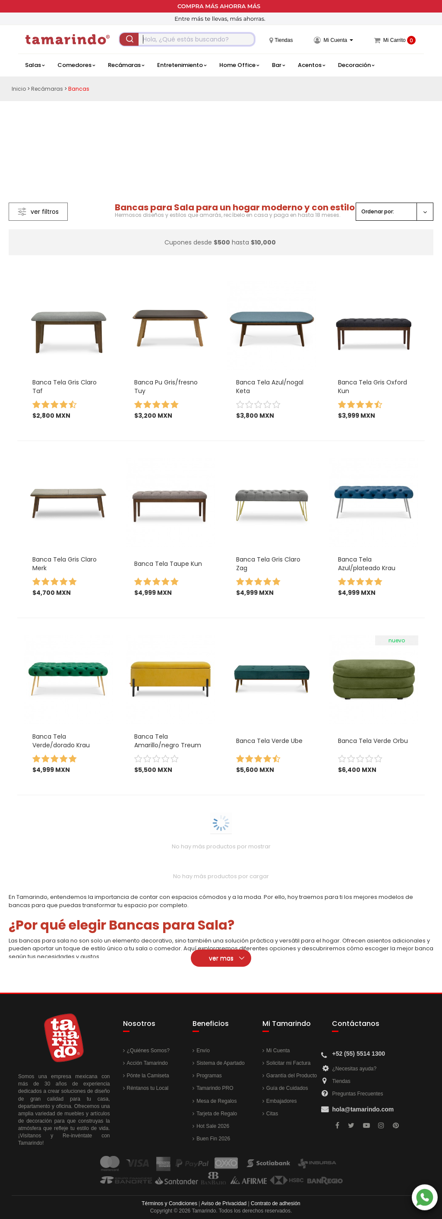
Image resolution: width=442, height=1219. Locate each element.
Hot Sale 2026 (212, 1126)
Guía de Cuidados (287, 1088)
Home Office (239, 65)
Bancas (78, 88)
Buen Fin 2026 (213, 1139)
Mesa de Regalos (216, 1101)
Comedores (76, 65)
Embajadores (281, 1101)
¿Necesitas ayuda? (354, 1069)
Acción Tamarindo (147, 1063)
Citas (272, 1114)
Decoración (356, 65)
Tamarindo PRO (214, 1088)
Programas (209, 1076)
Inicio (19, 88)
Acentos (311, 65)
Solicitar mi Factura (288, 1063)
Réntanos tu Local (148, 1088)
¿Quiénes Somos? (148, 1051)
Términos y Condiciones (169, 1203)
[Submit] (129, 39)
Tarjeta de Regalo (216, 1114)
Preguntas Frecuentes (357, 1094)
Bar (278, 65)
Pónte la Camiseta (148, 1076)
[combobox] (187, 39)
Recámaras (126, 65)
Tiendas (341, 1081)
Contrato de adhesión (275, 1203)
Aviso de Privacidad (223, 1203)
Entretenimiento (181, 65)
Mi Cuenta (278, 1051)
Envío (203, 1051)
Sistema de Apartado (220, 1063)
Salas (34, 65)
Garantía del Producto (291, 1076)
